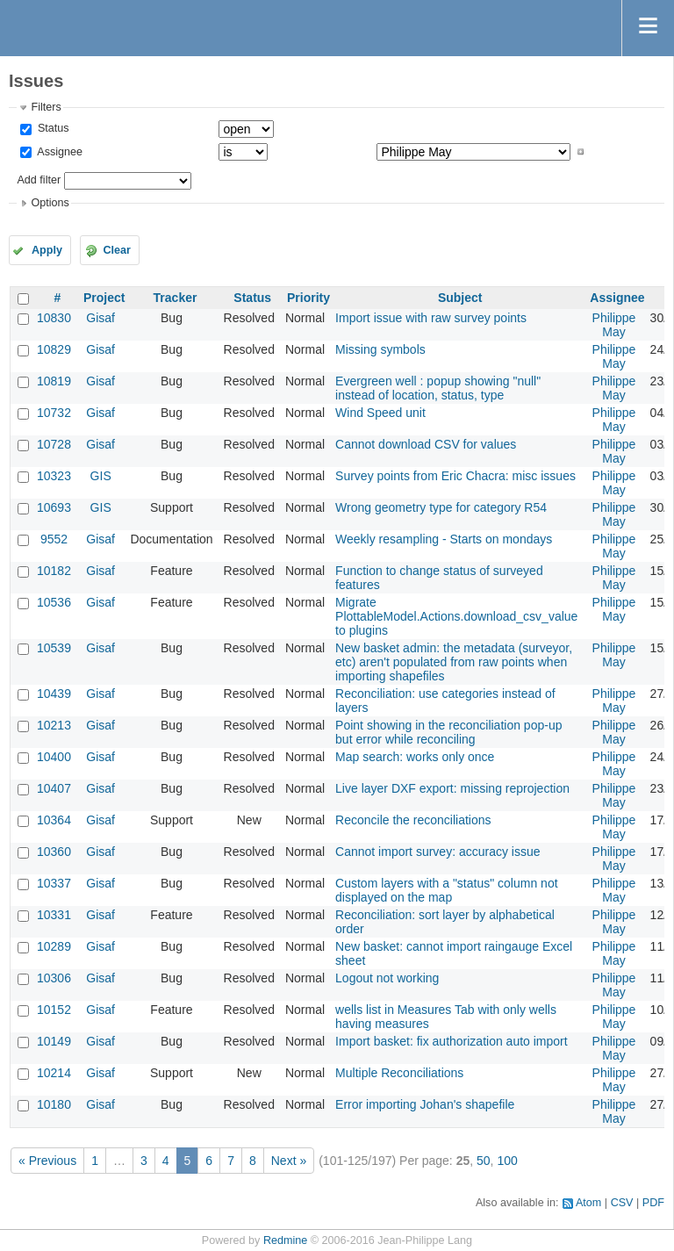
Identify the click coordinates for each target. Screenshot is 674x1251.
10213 (54, 725)
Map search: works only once (414, 757)
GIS (100, 476)
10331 (54, 915)
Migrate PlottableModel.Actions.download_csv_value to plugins (456, 616)
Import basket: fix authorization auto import (451, 1041)
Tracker (175, 298)
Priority (308, 298)
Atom (588, 1203)
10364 (54, 820)
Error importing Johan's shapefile (424, 1104)
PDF (653, 1203)
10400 (54, 757)
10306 (54, 978)
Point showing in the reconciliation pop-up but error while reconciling (448, 732)
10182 (54, 571)
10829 (54, 349)
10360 (54, 852)
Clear (117, 250)
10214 (54, 1073)
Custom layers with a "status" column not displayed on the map (446, 890)
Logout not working (387, 978)
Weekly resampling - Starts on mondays (443, 539)
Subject (460, 298)
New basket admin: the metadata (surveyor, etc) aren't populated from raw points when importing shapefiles (453, 662)
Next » (288, 1161)
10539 (54, 648)
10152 (54, 1010)
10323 (54, 476)
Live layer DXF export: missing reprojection (452, 788)
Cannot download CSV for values (425, 444)
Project (104, 298)
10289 (54, 946)
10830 (54, 318)
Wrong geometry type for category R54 (441, 507)
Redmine (285, 1240)
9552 (54, 539)
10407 (54, 788)
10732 (54, 413)
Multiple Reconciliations (399, 1073)
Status (51, 128)
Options (49, 203)
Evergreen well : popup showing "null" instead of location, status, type (438, 388)
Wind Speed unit (380, 413)
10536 (54, 602)
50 (484, 1161)
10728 (54, 444)
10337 (54, 883)
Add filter (39, 180)
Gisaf (100, 318)
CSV (622, 1203)
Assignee (58, 152)
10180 (54, 1104)
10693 (54, 507)
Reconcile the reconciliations (413, 820)
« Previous (47, 1161)
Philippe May (614, 325)
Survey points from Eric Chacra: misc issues (455, 476)
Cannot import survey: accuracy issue (437, 852)
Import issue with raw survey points (431, 318)
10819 (54, 381)
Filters (46, 107)
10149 (54, 1041)
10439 (54, 694)
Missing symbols (380, 349)
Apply (47, 250)
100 (507, 1161)
